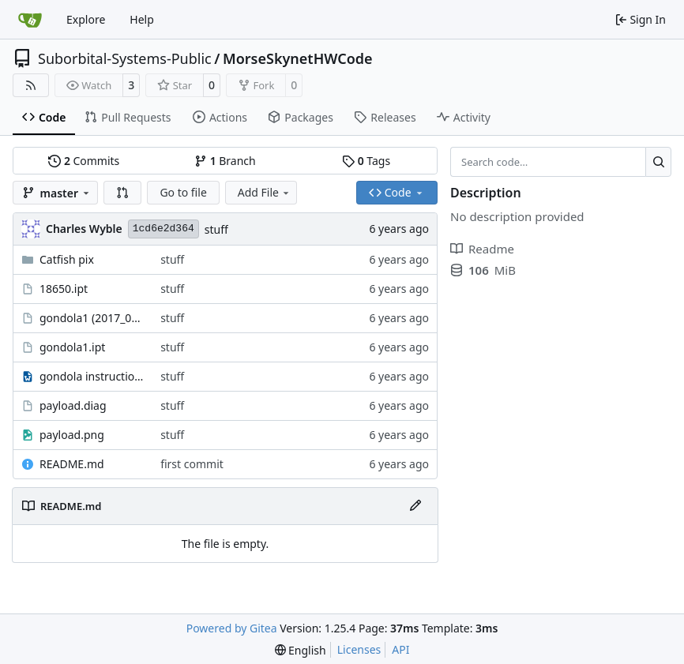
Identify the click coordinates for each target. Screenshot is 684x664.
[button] (122, 192)
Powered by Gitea (231, 628)
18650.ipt (63, 288)
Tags (366, 160)
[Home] (30, 20)
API (400, 649)
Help (142, 19)
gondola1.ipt (72, 347)
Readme (482, 249)
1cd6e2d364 (163, 228)
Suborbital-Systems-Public (125, 58)
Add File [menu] (264, 192)
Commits (83, 160)
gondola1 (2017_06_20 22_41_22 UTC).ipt (92, 317)
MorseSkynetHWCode (298, 58)
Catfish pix (66, 259)
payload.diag (73, 405)
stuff (216, 229)
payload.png (71, 434)
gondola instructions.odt (92, 376)
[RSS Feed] (31, 85)
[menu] (300, 650)
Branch (225, 160)
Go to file (183, 192)
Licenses (359, 649)
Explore (85, 19)
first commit (192, 463)
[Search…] (658, 162)
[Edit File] (415, 506)
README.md (71, 463)
